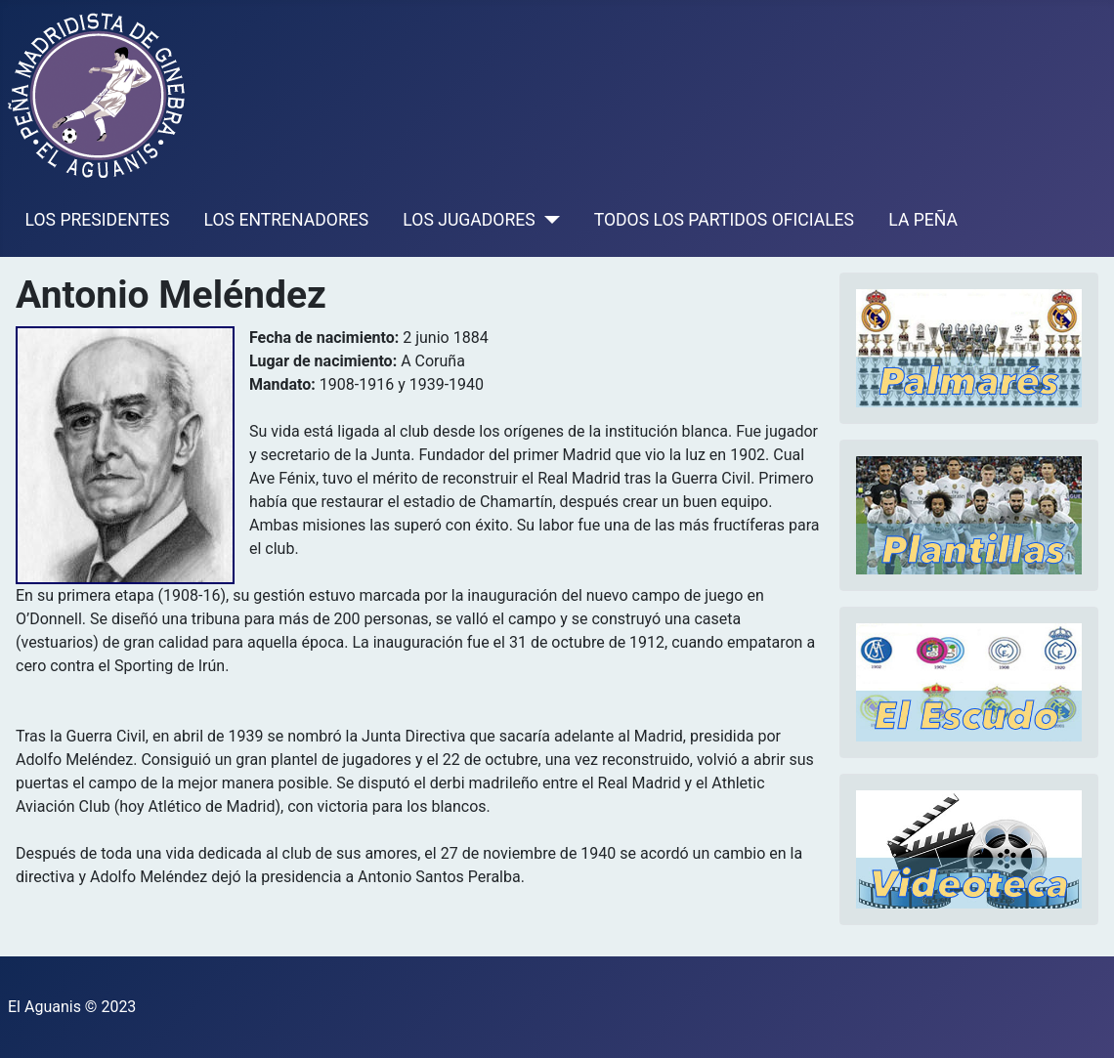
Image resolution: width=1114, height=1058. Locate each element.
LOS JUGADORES (469, 220)
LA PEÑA (923, 220)
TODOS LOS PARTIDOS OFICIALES (724, 220)
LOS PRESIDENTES (97, 220)
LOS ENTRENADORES (286, 220)
